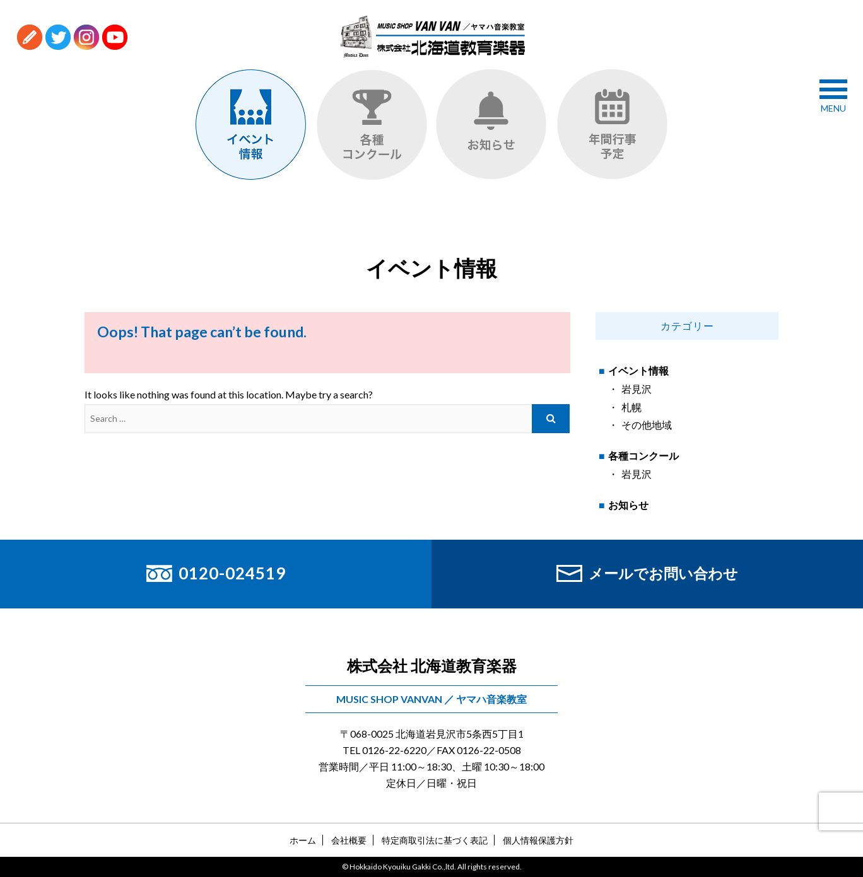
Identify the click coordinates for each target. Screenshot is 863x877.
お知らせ (628, 505)
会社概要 (349, 840)
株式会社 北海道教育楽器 (432, 665)
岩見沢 (636, 389)
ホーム (303, 840)
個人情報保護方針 (538, 840)
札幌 (631, 407)
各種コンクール (643, 456)
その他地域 (646, 425)
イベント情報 (638, 370)
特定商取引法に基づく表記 (435, 840)
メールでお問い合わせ (647, 573)
